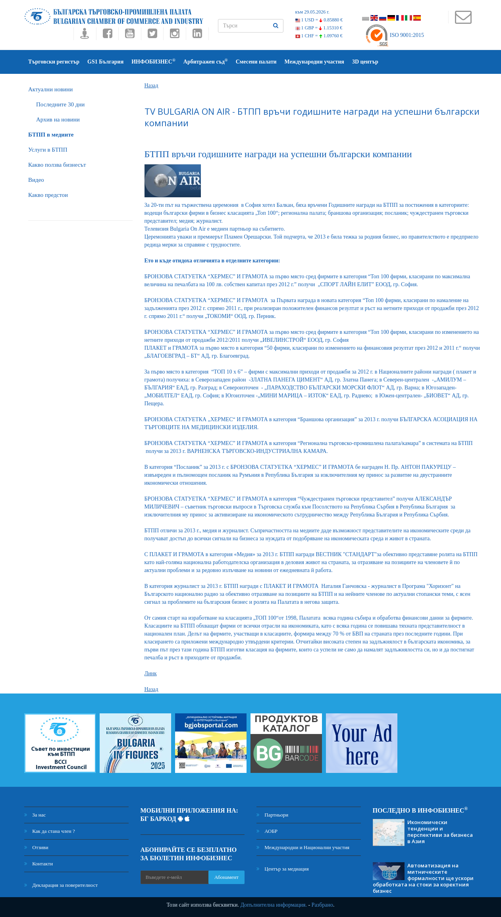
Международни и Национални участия (302, 847)
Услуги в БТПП (47, 149)
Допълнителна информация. (273, 905)
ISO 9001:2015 (394, 35)
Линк (151, 673)
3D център (365, 62)
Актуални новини (50, 89)
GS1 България (105, 62)
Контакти (38, 864)
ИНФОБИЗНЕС (153, 61)
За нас (35, 815)
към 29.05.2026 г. (312, 12)
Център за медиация (282, 869)
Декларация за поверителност (61, 885)
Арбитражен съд (205, 61)
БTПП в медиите (50, 134)
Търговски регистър (53, 62)
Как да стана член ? (49, 831)
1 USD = (319, 20)
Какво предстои (48, 195)
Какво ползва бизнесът (57, 165)
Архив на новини (58, 119)
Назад (151, 86)
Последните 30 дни (60, 104)
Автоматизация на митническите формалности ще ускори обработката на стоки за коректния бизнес (423, 878)
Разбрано (322, 905)
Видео (36, 180)
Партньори (272, 815)
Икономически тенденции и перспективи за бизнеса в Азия (440, 832)
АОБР (266, 831)
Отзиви (36, 847)
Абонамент (226, 877)
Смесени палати (256, 62)
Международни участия (314, 62)
